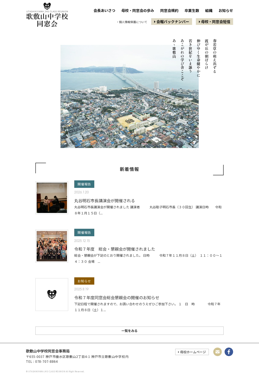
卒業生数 (192, 10)
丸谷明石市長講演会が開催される (104, 200)
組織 (208, 10)
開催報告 (84, 184)
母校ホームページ (192, 351)
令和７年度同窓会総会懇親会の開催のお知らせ (116, 297)
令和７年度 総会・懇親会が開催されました (114, 249)
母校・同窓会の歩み (137, 10)
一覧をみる (129, 330)
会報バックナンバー (171, 21)
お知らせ (226, 10)
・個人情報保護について (131, 22)
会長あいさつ (104, 10)
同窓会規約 (169, 10)
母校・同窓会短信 (214, 21)
